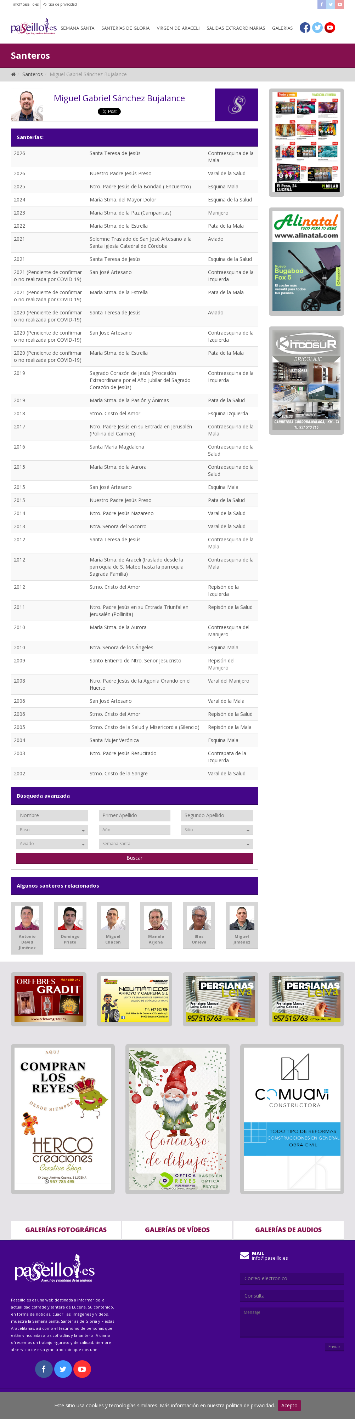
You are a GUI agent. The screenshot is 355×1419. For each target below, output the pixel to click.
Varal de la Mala (226, 700)
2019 (19, 373)
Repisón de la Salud (230, 607)
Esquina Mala (223, 186)
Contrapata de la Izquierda (227, 757)
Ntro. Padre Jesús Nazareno (122, 513)
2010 (19, 627)
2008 (19, 680)
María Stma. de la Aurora (118, 466)
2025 (19, 186)
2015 (19, 466)
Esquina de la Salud (230, 199)
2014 (19, 513)
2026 (19, 153)
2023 (19, 212)
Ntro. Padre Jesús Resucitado (123, 753)
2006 (19, 700)
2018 (19, 413)
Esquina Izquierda (228, 413)
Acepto (289, 1405)
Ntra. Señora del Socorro (118, 526)
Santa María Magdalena (117, 446)
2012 (19, 539)
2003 (19, 753)
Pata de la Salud (226, 400)
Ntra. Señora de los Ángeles (121, 647)
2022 (19, 225)
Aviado (216, 238)
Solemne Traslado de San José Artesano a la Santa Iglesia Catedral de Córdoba (141, 242)
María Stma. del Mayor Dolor (123, 199)
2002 (19, 773)
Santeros (32, 74)
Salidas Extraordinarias (236, 29)
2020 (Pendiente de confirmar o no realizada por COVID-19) (48, 316)
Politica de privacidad (60, 4)
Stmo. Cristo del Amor (115, 413)
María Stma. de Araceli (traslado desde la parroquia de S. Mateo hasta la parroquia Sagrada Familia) (137, 566)
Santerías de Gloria (125, 29)
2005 (19, 727)
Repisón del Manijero (221, 664)
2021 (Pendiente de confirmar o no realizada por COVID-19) (48, 276)
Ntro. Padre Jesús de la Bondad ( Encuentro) (140, 186)
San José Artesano (111, 272)
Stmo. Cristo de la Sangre (119, 773)
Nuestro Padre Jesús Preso (121, 173)
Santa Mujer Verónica (114, 740)
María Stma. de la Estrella (119, 225)
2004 (19, 740)
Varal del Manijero (228, 680)
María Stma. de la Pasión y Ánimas (129, 400)
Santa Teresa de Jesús (115, 153)
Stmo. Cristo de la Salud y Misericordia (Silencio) (144, 727)
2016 (19, 446)
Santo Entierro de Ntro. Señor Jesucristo (135, 660)
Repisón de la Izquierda (223, 590)
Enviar (334, 1347)
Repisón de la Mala (230, 727)
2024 (19, 199)
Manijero (218, 212)
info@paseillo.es (26, 4)
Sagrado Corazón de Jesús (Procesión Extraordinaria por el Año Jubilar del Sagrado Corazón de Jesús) (140, 380)
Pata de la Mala (226, 225)
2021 (19, 238)
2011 (19, 607)
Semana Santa (77, 29)
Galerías (282, 29)
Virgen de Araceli (178, 29)
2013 (19, 526)
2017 (19, 426)
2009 (19, 660)
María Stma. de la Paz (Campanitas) (130, 212)
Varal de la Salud (227, 173)
